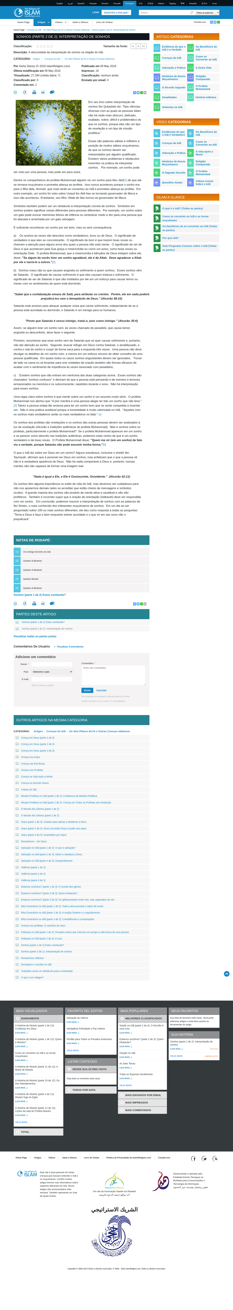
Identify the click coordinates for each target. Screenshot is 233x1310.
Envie (87, 690)
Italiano (161, 3)
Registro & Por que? (116, 13)
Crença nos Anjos (28, 757)
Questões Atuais (172, 182)
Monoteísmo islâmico (30, 958)
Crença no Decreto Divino (32, 783)
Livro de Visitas (104, 22)
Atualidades (169, 97)
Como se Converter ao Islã (206, 58)
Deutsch (105, 3)
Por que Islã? (170, 237)
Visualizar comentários (70, 646)
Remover (214, 1049)
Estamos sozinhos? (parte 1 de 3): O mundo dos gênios (48, 886)
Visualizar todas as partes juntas (35, 636)
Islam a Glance (80, 22)
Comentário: (88, 663)
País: (26, 671)
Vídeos (59, 22)
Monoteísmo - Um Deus (31, 841)
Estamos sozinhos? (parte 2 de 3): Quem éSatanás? (46, 893)
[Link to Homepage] (27, 12)
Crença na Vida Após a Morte (34, 776)
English (60, 3)
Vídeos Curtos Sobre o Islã (204, 182)
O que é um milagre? (30, 977)
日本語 (150, 3)
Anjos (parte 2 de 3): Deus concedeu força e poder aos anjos (51, 828)
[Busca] (191, 12)
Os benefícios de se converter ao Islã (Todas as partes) (189, 228)
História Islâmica (206, 97)
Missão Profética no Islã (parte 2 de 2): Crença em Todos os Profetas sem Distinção (63, 802)
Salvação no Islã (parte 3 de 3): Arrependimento (44, 860)
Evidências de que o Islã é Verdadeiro (173, 133)
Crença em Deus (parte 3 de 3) (35, 750)
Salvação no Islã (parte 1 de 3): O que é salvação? (46, 847)
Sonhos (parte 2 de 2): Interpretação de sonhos (44, 628)
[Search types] (207, 12)
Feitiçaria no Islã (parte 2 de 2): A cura (39, 938)
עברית (214, 3)
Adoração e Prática (174, 67)
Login (95, 12)
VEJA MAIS (21, 1122)
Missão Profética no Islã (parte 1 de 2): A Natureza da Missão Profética (56, 796)
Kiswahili (193, 3)
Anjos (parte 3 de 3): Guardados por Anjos (41, 834)
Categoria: (22, 58)
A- (133, 46)
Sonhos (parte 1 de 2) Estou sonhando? (40, 594)
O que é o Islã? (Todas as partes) (182, 208)
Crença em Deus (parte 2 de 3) (35, 744)
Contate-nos (200, 22)
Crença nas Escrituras (30, 763)
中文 (141, 3)
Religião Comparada (203, 78)
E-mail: (25, 679)
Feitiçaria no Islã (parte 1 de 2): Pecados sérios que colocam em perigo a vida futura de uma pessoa (72, 932)
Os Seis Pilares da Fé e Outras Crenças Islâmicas (66, 30)
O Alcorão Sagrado (173, 87)
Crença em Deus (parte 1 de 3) (35, 737)
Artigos (41, 22)
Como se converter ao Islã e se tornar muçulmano (185, 218)
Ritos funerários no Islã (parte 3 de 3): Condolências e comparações (55, 919)
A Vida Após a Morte (204, 153)
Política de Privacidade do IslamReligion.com (128, 1158)
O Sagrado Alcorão (173, 172)
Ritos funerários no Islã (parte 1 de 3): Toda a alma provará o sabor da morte (59, 906)
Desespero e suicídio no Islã (34, 964)
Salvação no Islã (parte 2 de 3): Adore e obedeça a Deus (49, 854)
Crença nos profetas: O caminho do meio (40, 925)
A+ (143, 46)
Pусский (116, 3)
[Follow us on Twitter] (204, 1158)
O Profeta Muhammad (203, 87)
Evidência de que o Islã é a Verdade (174, 48)
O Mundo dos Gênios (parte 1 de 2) (37, 809)
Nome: (25, 664)
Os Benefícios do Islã (206, 48)
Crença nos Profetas (29, 770)
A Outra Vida (203, 67)
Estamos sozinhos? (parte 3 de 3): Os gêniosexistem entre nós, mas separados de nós (65, 899)
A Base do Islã (26, 789)
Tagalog (172, 3)
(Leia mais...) (21, 1033)
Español (81, 3)
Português (129, 3)
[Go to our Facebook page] (194, 1158)
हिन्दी (182, 3)
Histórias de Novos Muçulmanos (174, 78)
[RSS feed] (215, 1158)
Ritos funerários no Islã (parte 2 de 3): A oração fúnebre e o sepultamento (58, 912)
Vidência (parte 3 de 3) (30, 880)
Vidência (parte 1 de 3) (30, 867)
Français (93, 3)
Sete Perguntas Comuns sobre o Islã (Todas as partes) (189, 247)
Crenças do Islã (34, 30)
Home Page (23, 22)
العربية (70, 3)
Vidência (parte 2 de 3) (30, 873)
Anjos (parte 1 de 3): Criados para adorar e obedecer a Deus (51, 822)
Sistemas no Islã (172, 107)
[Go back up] (227, 974)
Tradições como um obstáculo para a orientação (44, 971)
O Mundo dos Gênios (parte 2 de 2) (37, 815)
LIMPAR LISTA (211, 1056)
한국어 (204, 3)
